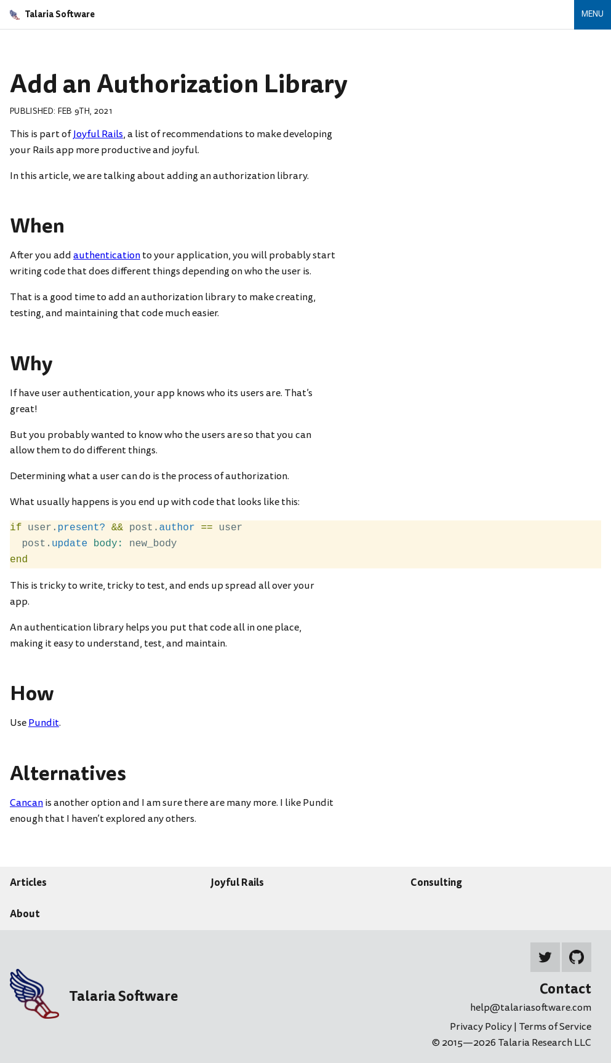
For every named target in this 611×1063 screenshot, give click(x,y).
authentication (106, 255)
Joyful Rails (98, 134)
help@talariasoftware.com (530, 1007)
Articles (28, 882)
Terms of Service (555, 1026)
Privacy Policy (482, 1026)
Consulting (436, 882)
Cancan (26, 803)
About (25, 913)
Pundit (43, 723)
